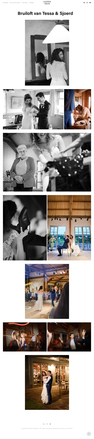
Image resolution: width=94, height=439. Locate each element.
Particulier (25, 2)
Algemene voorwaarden (59, 428)
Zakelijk (31, 2)
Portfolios (5, 2)
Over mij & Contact (15, 2)
